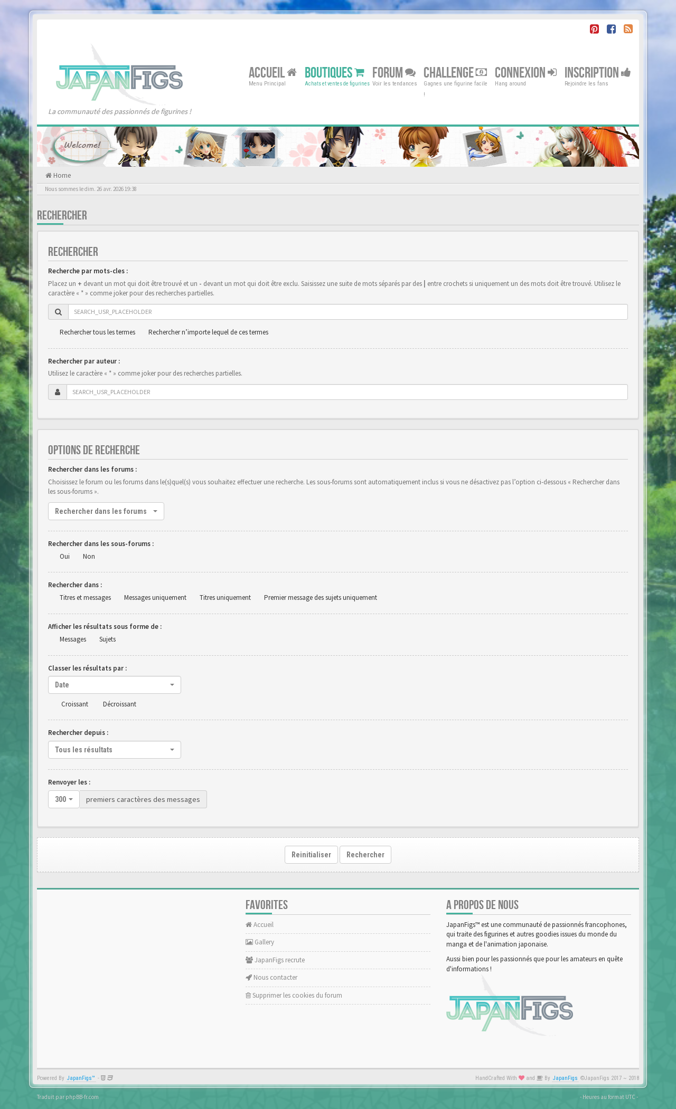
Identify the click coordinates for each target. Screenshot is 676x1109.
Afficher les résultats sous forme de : (105, 626)
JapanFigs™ (81, 1078)
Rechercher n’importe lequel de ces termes (208, 332)
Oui (65, 556)
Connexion (526, 72)
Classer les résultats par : (87, 668)
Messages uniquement (155, 597)
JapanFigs (565, 1078)
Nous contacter (271, 977)
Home (61, 175)
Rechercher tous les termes (97, 332)
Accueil (273, 72)
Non (89, 556)
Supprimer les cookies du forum (294, 995)
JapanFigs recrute (275, 959)
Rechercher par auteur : (84, 361)
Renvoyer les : (69, 782)
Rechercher (365, 854)
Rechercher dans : (75, 584)
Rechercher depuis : (78, 732)
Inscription (598, 72)
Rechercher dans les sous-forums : (101, 543)
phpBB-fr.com (82, 1097)
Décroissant (119, 704)
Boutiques (334, 72)
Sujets (107, 639)
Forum (394, 72)
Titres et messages (85, 597)
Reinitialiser (311, 854)
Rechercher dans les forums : (92, 469)
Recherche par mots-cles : (88, 270)
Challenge (455, 72)
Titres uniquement (225, 597)
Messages (73, 639)
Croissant (74, 704)
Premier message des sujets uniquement (320, 597)
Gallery (260, 942)
